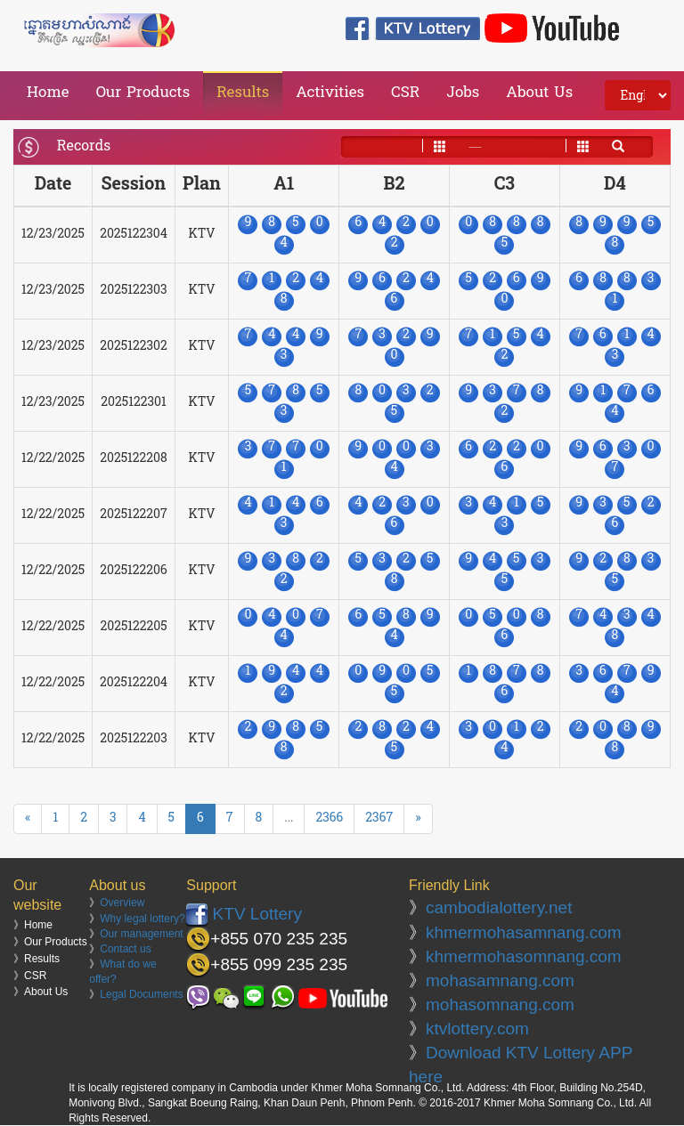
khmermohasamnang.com (524, 932)
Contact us (125, 949)
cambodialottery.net (499, 907)
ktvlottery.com (477, 1028)
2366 (329, 818)
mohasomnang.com (500, 1004)
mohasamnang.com (500, 980)
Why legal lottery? (142, 918)
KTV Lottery (244, 913)
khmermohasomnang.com (524, 956)
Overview (122, 902)
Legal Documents (141, 994)
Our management (141, 934)
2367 (379, 818)
